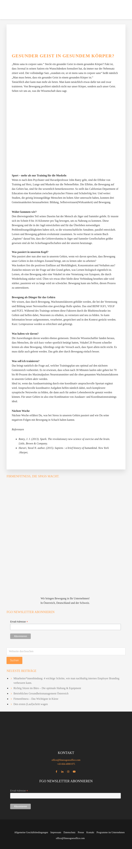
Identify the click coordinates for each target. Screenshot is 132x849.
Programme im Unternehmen (111, 832)
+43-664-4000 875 (66, 764)
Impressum (55, 832)
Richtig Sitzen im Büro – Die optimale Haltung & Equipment (47, 688)
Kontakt (90, 832)
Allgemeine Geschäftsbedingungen (31, 832)
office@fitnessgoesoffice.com (66, 760)
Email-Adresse (19, 621)
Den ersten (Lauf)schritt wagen (30, 704)
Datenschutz (69, 832)
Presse (81, 832)
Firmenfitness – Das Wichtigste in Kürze (35, 698)
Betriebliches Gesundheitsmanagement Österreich (40, 693)
